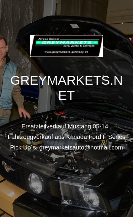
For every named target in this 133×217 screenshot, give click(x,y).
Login (66, 201)
